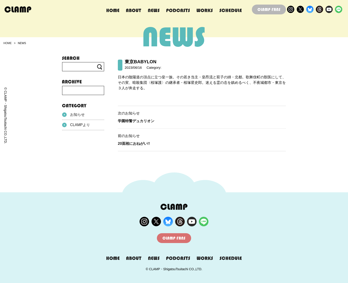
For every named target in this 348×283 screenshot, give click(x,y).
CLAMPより (76, 125)
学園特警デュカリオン (136, 121)
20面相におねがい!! (134, 143)
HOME (7, 43)
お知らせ (73, 114)
